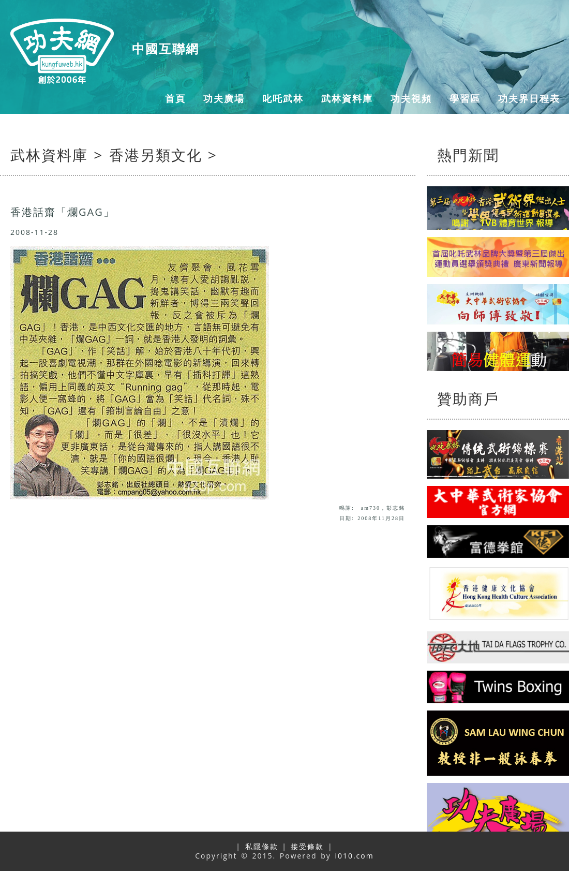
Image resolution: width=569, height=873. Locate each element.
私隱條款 (261, 846)
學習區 (465, 98)
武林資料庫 (347, 98)
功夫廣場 (224, 98)
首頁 (175, 98)
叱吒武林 (283, 98)
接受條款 (307, 846)
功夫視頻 (411, 98)
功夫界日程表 (529, 98)
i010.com (354, 856)
